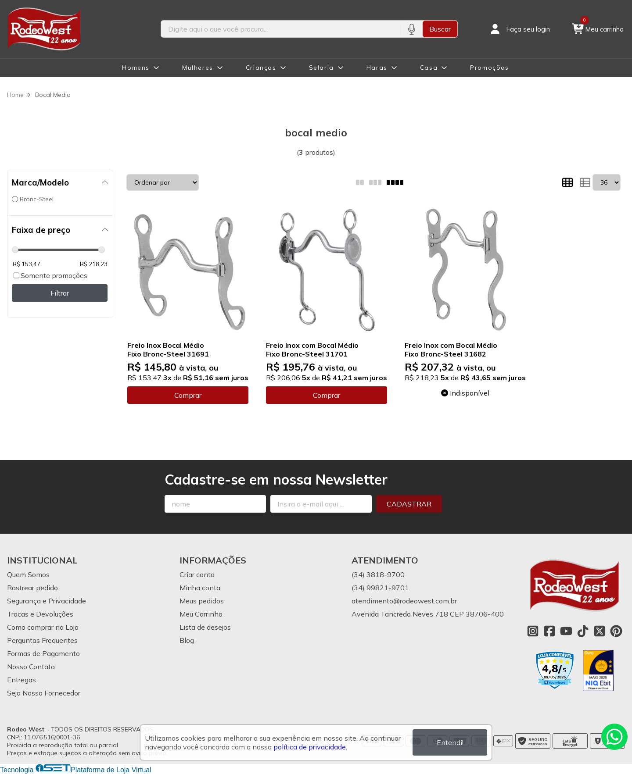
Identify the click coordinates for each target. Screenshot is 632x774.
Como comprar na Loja (43, 627)
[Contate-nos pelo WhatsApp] (614, 737)
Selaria (321, 67)
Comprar (187, 395)
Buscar (440, 29)
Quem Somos (28, 574)
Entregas (21, 679)
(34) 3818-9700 (378, 574)
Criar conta (197, 574)
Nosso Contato (31, 666)
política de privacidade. (310, 746)
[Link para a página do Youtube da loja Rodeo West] (566, 631)
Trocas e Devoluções (40, 614)
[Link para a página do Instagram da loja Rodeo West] (533, 631)
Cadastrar (409, 503)
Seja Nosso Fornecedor (43, 692)
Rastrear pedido (32, 587)
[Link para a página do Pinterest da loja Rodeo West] (616, 631)
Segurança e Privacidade (46, 600)
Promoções (489, 67)
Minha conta (200, 587)
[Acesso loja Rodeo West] (519, 29)
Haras (377, 67)
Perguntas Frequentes (42, 640)
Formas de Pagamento (43, 653)
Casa (429, 67)
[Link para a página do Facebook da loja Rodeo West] (549, 631)
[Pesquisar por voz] (411, 29)
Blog (187, 640)
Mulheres (197, 67)
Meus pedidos (202, 600)
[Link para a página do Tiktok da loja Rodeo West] (583, 631)
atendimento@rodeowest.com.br (404, 600)
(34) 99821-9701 (380, 587)
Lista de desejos (205, 627)
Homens (136, 67)
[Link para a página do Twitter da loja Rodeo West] (599, 631)
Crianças (261, 67)
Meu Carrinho (201, 614)
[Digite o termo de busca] (280, 29)
